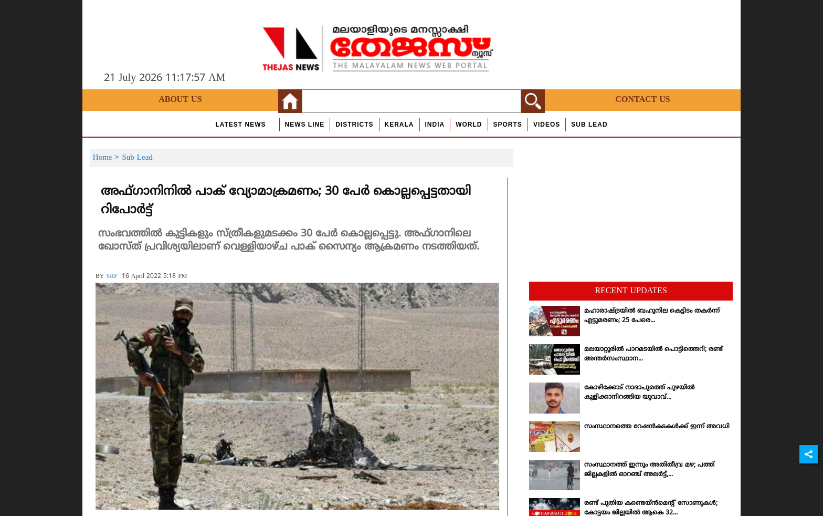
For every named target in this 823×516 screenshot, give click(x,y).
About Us (180, 100)
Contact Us (642, 100)
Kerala (399, 124)
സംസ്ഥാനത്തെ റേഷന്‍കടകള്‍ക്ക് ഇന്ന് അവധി (657, 427)
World (469, 124)
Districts (354, 124)
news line (305, 124)
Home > (107, 158)
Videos (546, 124)
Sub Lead (589, 124)
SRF (111, 277)
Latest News (240, 124)
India (435, 124)
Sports (507, 124)
